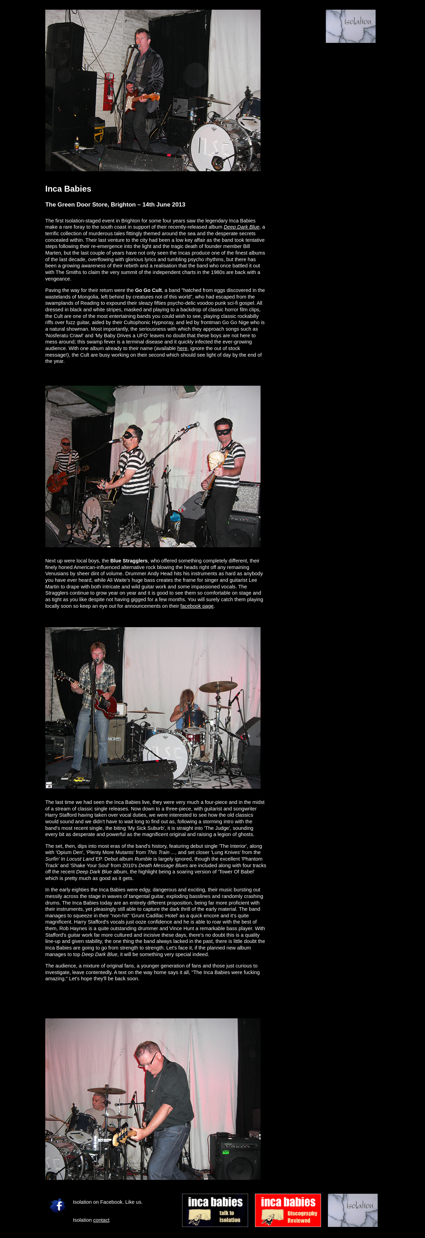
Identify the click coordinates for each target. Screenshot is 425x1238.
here (182, 348)
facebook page (197, 606)
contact (101, 1220)
